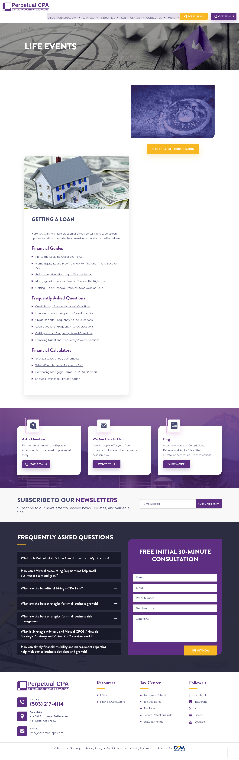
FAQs (103, 623)
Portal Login (193, 17)
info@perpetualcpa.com (47, 662)
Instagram (201, 630)
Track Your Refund (155, 623)
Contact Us (149, 17)
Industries (101, 17)
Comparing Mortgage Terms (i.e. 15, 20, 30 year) (67, 300)
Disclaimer (113, 677)
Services (81, 17)
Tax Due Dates (152, 630)
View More (177, 393)
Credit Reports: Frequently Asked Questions (65, 249)
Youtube (200, 650)
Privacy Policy (94, 677)
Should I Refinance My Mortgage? (58, 307)
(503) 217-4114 (225, 17)
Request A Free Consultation (175, 146)
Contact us (106, 393)
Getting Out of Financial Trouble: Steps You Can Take (71, 217)
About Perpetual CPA (54, 17)
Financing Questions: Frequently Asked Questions (69, 268)
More (167, 17)
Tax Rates (149, 637)
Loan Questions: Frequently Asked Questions (66, 255)
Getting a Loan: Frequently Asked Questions (65, 262)
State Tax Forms (153, 650)
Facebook (201, 623)
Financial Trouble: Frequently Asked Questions (67, 242)
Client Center (125, 17)
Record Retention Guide (158, 643)
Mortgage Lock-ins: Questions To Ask (60, 186)
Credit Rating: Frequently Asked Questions (64, 235)
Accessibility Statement (138, 677)
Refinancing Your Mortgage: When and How (65, 203)
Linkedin (199, 643)
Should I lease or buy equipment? (58, 287)
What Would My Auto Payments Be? (60, 294)
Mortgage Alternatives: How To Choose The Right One (72, 210)
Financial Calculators (112, 630)
